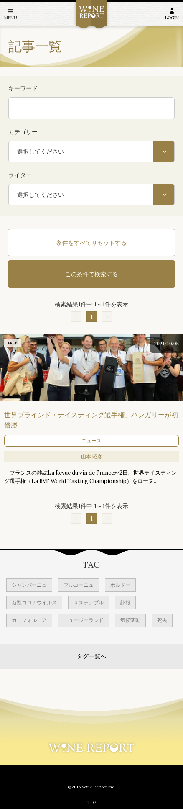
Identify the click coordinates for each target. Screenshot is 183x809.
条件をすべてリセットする (91, 243)
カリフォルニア (29, 620)
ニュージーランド (84, 620)
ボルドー (120, 585)
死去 (162, 620)
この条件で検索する (91, 274)
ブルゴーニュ (79, 585)
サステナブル (89, 602)
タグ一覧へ (91, 656)
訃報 (125, 602)
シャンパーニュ (29, 585)
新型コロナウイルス (34, 602)
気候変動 (130, 620)
